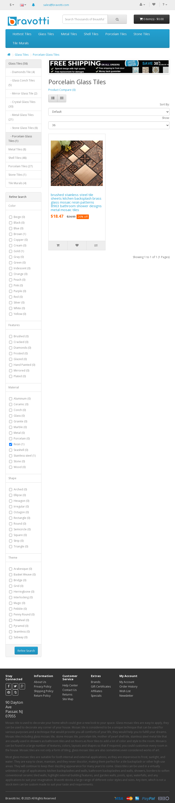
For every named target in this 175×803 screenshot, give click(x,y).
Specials (96, 696)
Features (14, 325)
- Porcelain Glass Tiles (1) (20, 138)
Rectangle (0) (22, 518)
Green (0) (20, 262)
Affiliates (96, 691)
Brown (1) (20, 234)
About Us (40, 682)
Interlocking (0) (23, 597)
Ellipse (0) (20, 495)
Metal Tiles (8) (17, 149)
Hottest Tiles (22, 34)
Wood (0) (20, 467)
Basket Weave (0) (25, 574)
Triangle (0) (21, 546)
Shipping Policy (43, 691)
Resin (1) (19, 444)
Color (12, 206)
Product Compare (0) (61, 90)
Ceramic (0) (21, 404)
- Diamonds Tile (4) (21, 72)
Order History (128, 686)
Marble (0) (20, 427)
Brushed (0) (21, 336)
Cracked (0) (21, 342)
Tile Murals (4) (17, 183)
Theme (12, 558)
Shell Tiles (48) (17, 158)
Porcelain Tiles (116, 34)
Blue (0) (18, 228)
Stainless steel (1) (25, 456)
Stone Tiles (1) (17, 175)
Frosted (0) (21, 353)
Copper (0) (21, 240)
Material (13, 387)
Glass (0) (19, 416)
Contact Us (69, 690)
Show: (166, 118)
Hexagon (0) (21, 501)
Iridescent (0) (22, 268)
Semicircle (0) (22, 529)
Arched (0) (20, 489)
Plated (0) (20, 376)
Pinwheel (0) (21, 620)
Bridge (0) (20, 580)
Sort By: (165, 104)
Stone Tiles (142, 34)
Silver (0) (19, 302)
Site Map (67, 699)
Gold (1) (19, 251)
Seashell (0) (21, 450)
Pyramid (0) (21, 626)
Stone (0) (19, 461)
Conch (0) (20, 410)
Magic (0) (19, 603)
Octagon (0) (21, 512)
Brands (95, 682)
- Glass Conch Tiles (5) (21, 82)
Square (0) (20, 535)
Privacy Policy (42, 686)
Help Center (70, 685)
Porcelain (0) (22, 438)
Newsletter (126, 696)
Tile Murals (21, 43)
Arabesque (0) (23, 569)
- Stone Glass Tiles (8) (23, 128)
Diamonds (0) (22, 348)
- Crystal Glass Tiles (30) (21, 104)
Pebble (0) (20, 609)
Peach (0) (19, 280)
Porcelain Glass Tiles (46, 55)
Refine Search (26, 651)
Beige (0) (19, 217)
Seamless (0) (22, 631)
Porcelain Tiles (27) (20, 166)
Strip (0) (18, 541)
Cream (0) (20, 245)
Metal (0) (19, 433)
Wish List (125, 691)
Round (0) (20, 524)
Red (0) (18, 297)
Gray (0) (19, 257)
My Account (126, 682)
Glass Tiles (46, 34)
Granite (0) (20, 421)
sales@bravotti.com (56, 5)
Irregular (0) (21, 506)
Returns (67, 694)
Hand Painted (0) (24, 365)
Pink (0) (18, 285)
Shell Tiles (91, 34)
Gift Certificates (101, 686)
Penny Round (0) (24, 614)
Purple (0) (20, 291)
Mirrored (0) (21, 370)
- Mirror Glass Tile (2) (22, 93)
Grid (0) (18, 586)
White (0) (19, 308)
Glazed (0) (20, 359)
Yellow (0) (20, 314)
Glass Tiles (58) (18, 63)
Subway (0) (20, 637)
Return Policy (42, 696)
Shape (12, 478)
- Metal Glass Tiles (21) (20, 117)
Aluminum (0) (22, 398)
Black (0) (19, 223)
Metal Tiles (69, 34)
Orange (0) (20, 274)
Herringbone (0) (24, 592)
